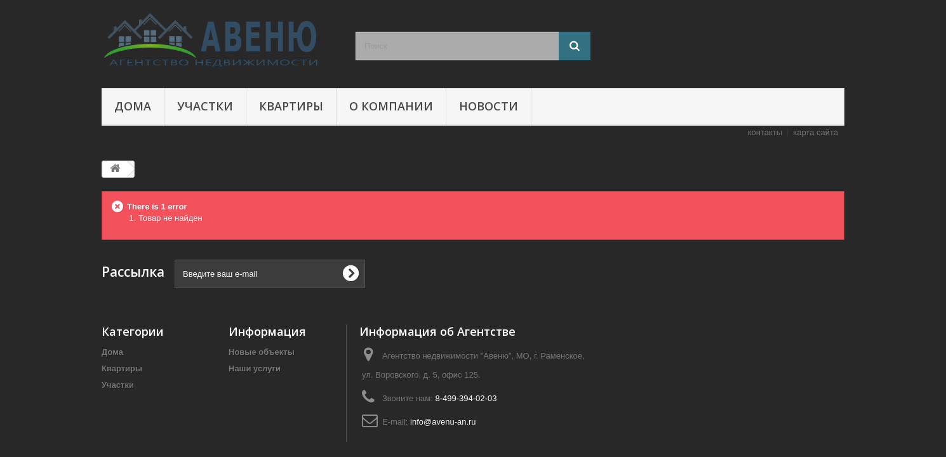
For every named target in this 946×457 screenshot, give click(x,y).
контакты (765, 132)
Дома (132, 106)
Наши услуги (255, 368)
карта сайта (815, 132)
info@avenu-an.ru (443, 422)
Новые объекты (262, 352)
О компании (391, 106)
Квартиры (291, 106)
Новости (488, 106)
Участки (205, 106)
